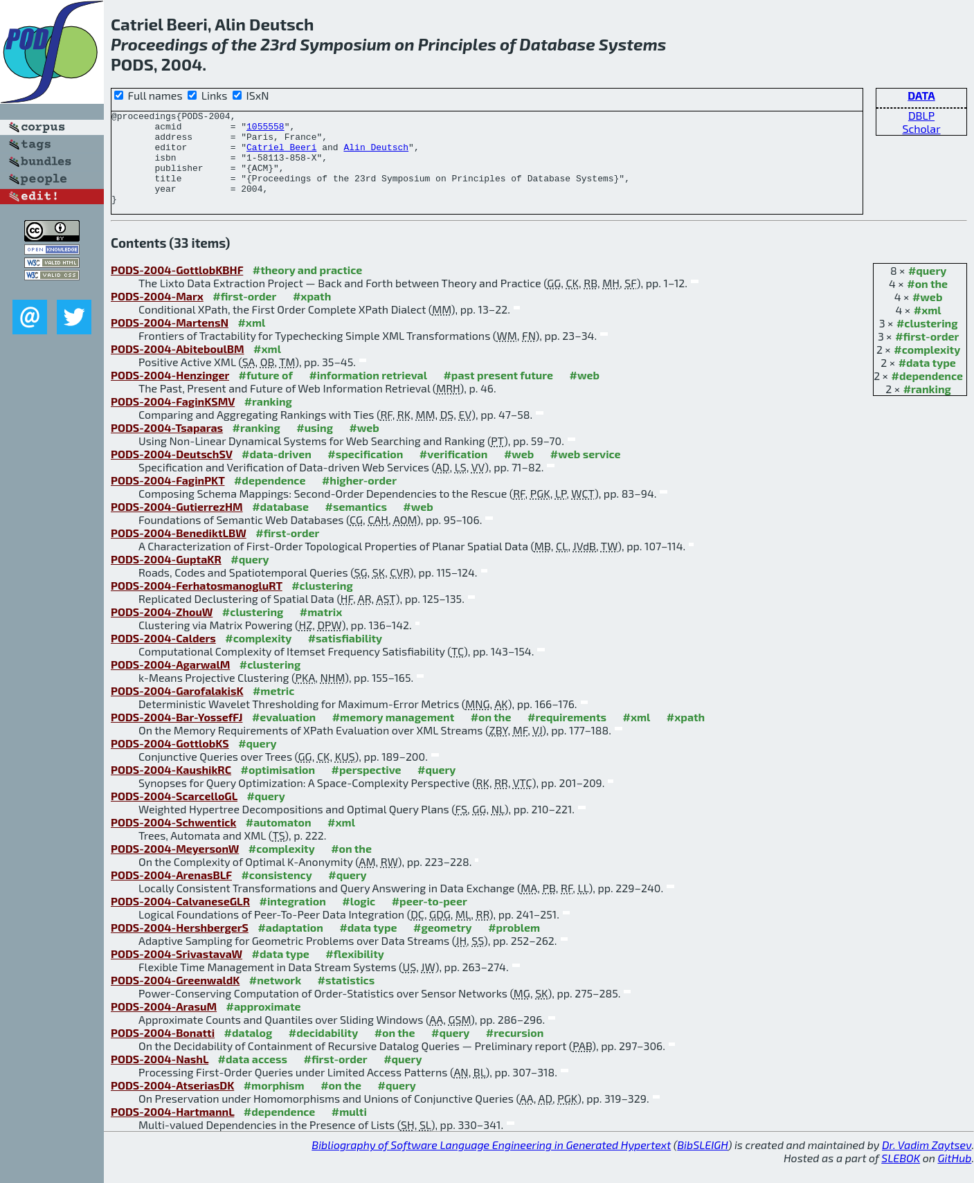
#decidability (323, 1051)
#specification (365, 472)
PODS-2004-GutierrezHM (177, 525)
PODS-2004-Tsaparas (167, 446)
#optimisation (278, 788)
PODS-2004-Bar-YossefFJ (176, 735)
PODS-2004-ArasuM (164, 1024)
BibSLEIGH (702, 1163)
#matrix (321, 630)
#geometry (442, 945)
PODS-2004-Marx (157, 314)
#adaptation (290, 945)
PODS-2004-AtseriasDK (172, 1103)
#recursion (515, 1051)
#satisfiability (345, 656)
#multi (349, 1130)
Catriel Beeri (281, 155)
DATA (921, 95)
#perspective (367, 788)
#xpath (312, 314)
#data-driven (277, 472)
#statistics (346, 998)
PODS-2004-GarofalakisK (177, 709)
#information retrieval (368, 393)
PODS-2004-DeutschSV (172, 472)
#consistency (276, 893)
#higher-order (359, 498)
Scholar (921, 128)
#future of (266, 393)
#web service (585, 472)
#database (280, 525)
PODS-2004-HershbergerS (180, 945)
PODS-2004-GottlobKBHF (177, 288)
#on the (927, 302)
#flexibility (354, 972)
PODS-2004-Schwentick (173, 840)
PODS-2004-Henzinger (170, 393)
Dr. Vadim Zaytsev (926, 1163)
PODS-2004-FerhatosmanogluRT (196, 604)
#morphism (274, 1103)
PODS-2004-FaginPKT (167, 498)
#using (314, 446)
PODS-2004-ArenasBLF (171, 893)
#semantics (356, 525)
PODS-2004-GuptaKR (166, 577)
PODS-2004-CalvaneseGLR (180, 919)
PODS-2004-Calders (163, 656)
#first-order (927, 354)
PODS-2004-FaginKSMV (173, 419)
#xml (927, 328)
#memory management (393, 735)
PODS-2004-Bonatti (163, 1051)
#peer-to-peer (429, 919)
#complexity (927, 367)
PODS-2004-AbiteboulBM (177, 367)
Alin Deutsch (375, 155)
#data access (252, 1077)
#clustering (927, 341)
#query (927, 289)
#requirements (566, 735)
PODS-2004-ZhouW (162, 630)
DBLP (921, 115)
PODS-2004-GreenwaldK (175, 998)
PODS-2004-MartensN (169, 340)
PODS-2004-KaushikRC (171, 788)
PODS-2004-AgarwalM (170, 682)
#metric (273, 709)
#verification (454, 472)
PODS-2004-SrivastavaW (176, 972)
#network (275, 998)
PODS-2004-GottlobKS (170, 761)
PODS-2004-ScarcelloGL (174, 814)
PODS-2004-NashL (159, 1077)
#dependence (927, 394)
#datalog (248, 1051)
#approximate (263, 1024)
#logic (358, 919)
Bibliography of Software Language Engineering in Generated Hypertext (491, 1163)
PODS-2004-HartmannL (172, 1130)
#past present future (498, 393)
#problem (514, 945)
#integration (293, 919)
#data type (927, 381)
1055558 (265, 130)
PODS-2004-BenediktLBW (178, 551)
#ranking (927, 407)
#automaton (279, 840)
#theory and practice (307, 288)
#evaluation (284, 735)
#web (927, 315)
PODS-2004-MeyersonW (175, 867)
